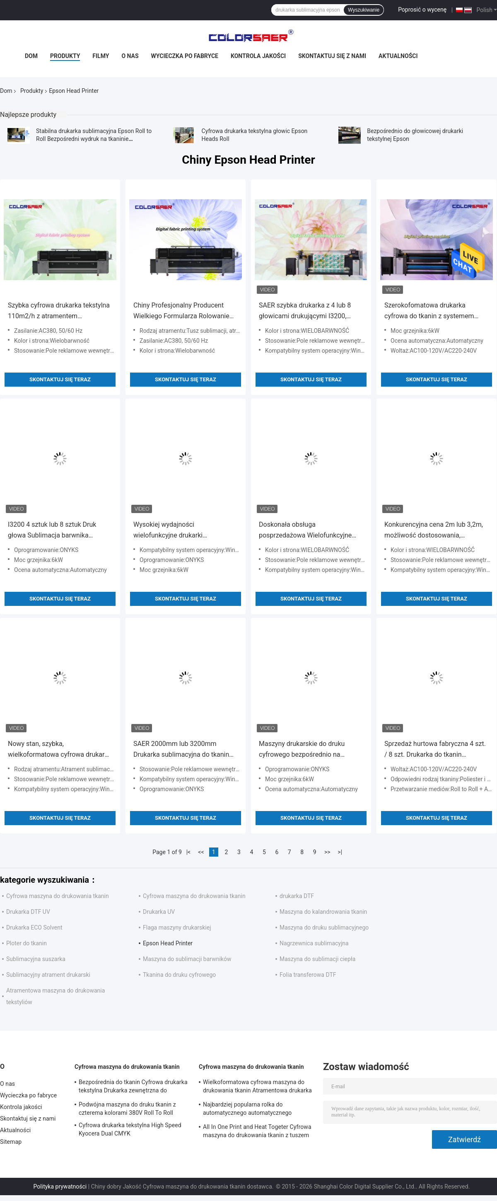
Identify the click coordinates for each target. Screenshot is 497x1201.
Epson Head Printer (168, 943)
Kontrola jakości (258, 56)
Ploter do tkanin (26, 943)
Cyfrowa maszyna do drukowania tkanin (57, 896)
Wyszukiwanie (363, 10)
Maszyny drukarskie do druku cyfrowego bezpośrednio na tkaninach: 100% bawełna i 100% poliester (307, 750)
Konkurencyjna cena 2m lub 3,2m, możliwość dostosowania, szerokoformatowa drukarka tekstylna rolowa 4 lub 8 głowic (433, 531)
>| (340, 852)
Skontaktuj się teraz (60, 379)
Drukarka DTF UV (28, 911)
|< (188, 852)
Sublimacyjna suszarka (35, 959)
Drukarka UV (159, 911)
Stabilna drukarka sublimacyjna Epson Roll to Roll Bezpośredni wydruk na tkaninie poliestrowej (94, 139)
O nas (129, 56)
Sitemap (11, 1141)
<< (201, 852)
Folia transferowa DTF (308, 974)
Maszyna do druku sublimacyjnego (324, 927)
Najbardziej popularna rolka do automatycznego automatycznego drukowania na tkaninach (247, 1110)
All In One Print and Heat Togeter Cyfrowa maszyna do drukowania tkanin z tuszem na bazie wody (257, 1132)
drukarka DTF (297, 896)
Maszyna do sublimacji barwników (187, 959)
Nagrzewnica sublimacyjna (314, 943)
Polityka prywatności (60, 1186)
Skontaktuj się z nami (332, 56)
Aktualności (398, 56)
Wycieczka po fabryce (184, 56)
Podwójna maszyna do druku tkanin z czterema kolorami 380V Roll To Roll (127, 1108)
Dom (31, 56)
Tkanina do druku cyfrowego (179, 974)
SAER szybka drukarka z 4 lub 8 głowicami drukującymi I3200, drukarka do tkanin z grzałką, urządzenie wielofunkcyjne (305, 311)
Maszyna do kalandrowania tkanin (323, 911)
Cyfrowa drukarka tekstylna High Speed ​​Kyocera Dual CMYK (131, 1129)
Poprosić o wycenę (422, 9)
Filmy (100, 56)
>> (327, 852)
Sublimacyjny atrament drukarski (48, 974)
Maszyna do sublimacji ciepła (317, 959)
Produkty (65, 56)
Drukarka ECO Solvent (34, 927)
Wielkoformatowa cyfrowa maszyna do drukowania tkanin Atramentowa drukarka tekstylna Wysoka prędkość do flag (257, 1087)
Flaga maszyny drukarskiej (177, 927)
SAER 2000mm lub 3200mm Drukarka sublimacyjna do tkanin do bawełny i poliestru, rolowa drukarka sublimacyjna (181, 750)
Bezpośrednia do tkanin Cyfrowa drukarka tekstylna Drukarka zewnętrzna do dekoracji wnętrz (133, 1087)
